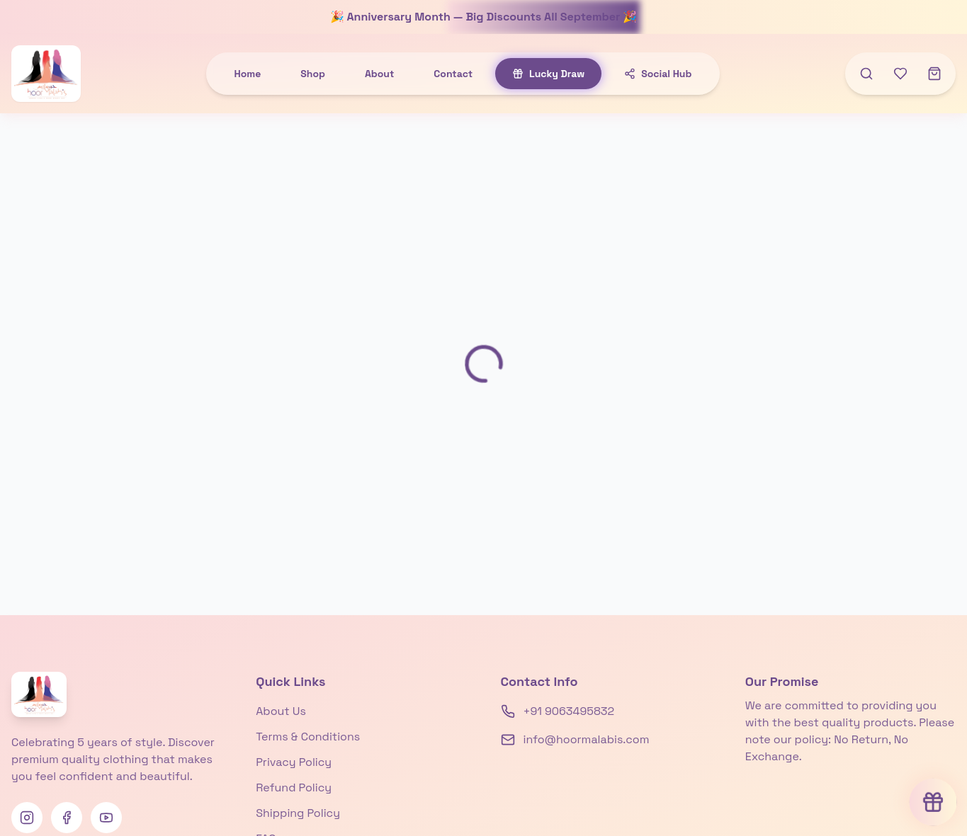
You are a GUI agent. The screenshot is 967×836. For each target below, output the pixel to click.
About (379, 73)
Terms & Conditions (308, 736)
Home (247, 73)
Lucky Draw (548, 73)
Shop (312, 73)
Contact (453, 73)
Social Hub (657, 73)
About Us (281, 711)
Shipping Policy (298, 813)
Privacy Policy (294, 762)
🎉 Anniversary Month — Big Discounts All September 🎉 (484, 16)
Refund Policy (294, 787)
